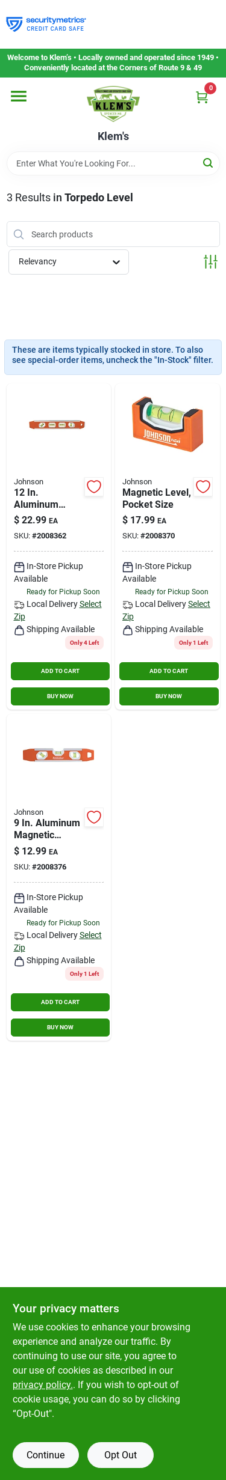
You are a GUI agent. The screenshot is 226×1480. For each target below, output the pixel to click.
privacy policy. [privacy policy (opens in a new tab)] (43, 1384)
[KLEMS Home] (113, 104)
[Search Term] (113, 163)
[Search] (209, 162)
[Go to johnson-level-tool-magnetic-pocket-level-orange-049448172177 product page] (167, 546)
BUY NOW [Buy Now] (60, 696)
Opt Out (120, 1455)
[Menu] (19, 96)
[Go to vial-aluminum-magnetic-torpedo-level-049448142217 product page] (59, 546)
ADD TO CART (60, 671)
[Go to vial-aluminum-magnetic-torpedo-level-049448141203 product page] (59, 877)
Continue (45, 1455)
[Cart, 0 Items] (202, 97)
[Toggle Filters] (211, 262)
